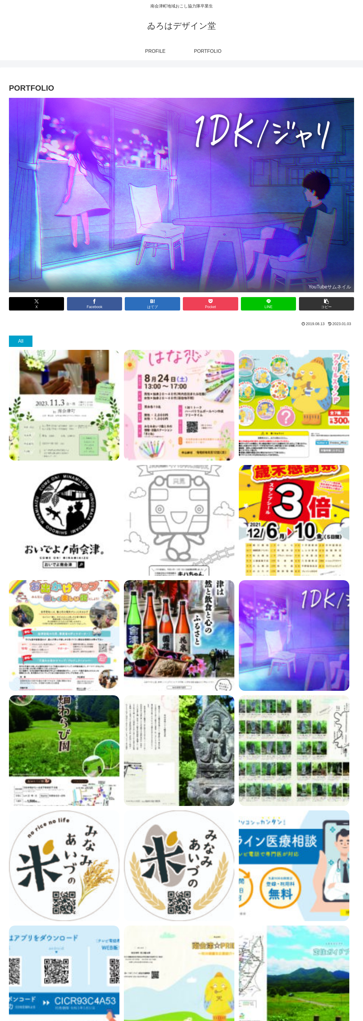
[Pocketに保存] (210, 304)
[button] (326, 304)
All (21, 341)
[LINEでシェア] (268, 304)
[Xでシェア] (36, 304)
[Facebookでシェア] (94, 304)
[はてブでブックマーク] (152, 304)
